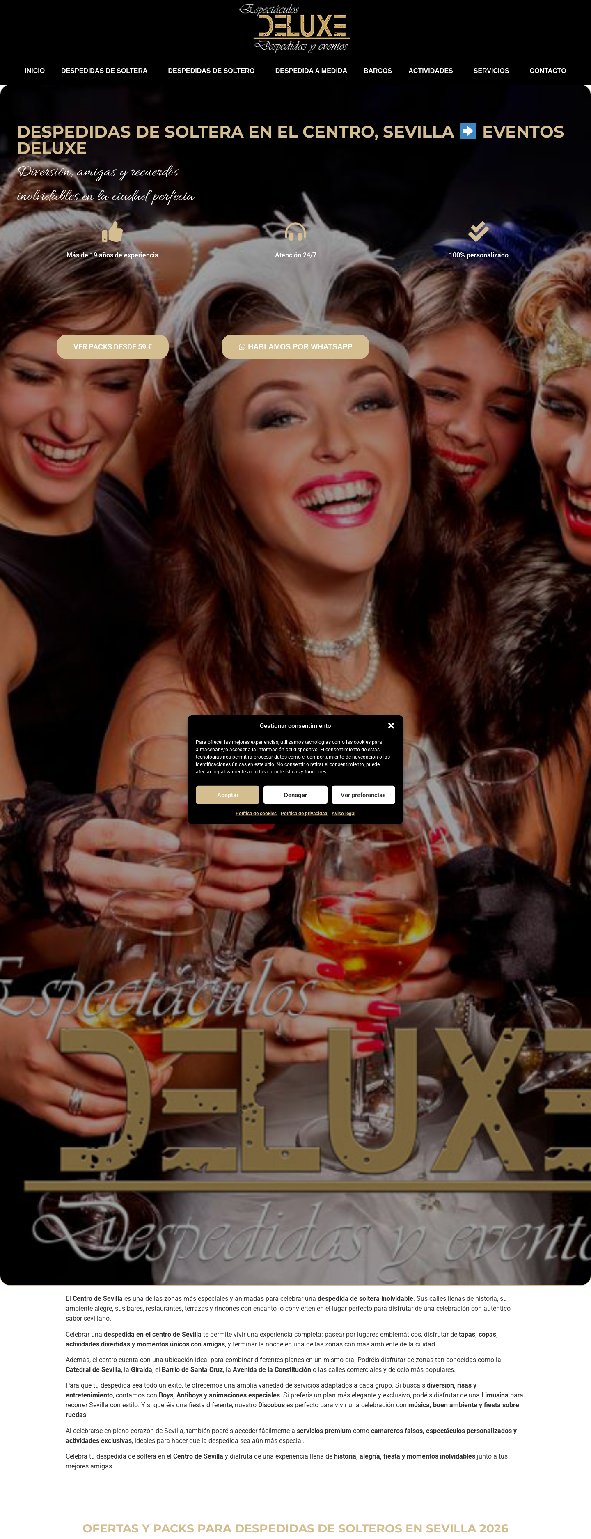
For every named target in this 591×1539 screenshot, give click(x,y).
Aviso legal (343, 814)
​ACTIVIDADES (432, 71)
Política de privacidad (304, 814)
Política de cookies (256, 814)
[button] (391, 726)
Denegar (295, 794)
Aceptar (227, 794)
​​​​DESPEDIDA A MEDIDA (311, 70)
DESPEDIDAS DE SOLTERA (106, 71)
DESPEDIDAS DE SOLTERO (213, 71)
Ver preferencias (363, 794)
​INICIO (35, 70)
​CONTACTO (548, 70)
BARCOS (378, 70)
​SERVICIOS (493, 71)
